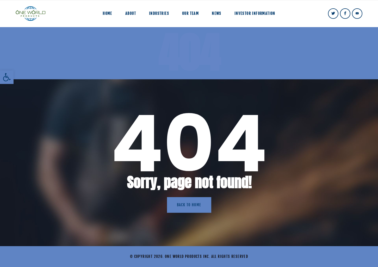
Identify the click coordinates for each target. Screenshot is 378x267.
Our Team (190, 13)
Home (107, 13)
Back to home (189, 205)
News (216, 13)
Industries (159, 13)
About (130, 13)
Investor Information (254, 13)
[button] (7, 77)
